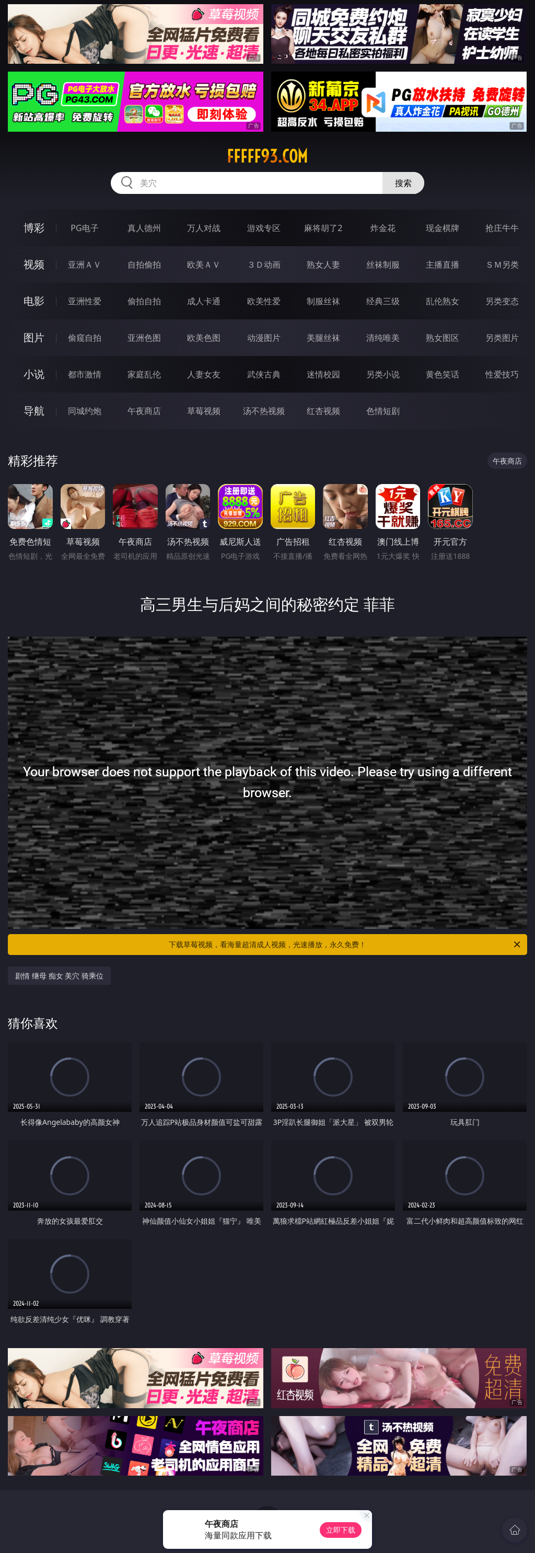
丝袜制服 (383, 264)
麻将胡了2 (323, 228)
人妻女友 (203, 374)
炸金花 (383, 228)
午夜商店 (144, 411)
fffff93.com (267, 156)
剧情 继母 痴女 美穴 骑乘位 (59, 976)
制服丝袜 (323, 301)
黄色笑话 (442, 374)
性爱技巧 (502, 374)
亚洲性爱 (84, 301)
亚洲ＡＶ (84, 264)
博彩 (34, 228)
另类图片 (502, 337)
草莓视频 (203, 411)
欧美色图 (203, 337)
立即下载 (340, 1530)
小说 (34, 374)
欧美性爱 (264, 301)
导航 (34, 411)
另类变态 (502, 301)
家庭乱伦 (144, 374)
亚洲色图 (144, 337)
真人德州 (144, 228)
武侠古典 (264, 374)
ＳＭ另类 (502, 264)
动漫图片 (264, 337)
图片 (34, 337)
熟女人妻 (323, 264)
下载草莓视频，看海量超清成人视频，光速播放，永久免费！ (345, 944)
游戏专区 (264, 228)
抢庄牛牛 (502, 228)
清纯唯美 (383, 337)
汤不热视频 (264, 411)
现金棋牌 (442, 228)
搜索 (403, 183)
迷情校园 (323, 374)
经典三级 (383, 301)
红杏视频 (323, 411)
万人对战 (203, 228)
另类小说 (383, 374)
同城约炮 (84, 411)
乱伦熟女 (442, 301)
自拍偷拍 (144, 264)
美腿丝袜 (323, 337)
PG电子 (84, 228)
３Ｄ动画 (264, 264)
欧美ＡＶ (203, 264)
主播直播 (442, 264)
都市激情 (84, 374)
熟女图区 (442, 337)
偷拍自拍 (144, 301)
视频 (34, 264)
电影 (34, 301)
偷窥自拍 (84, 337)
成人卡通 (203, 301)
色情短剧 (383, 411)
